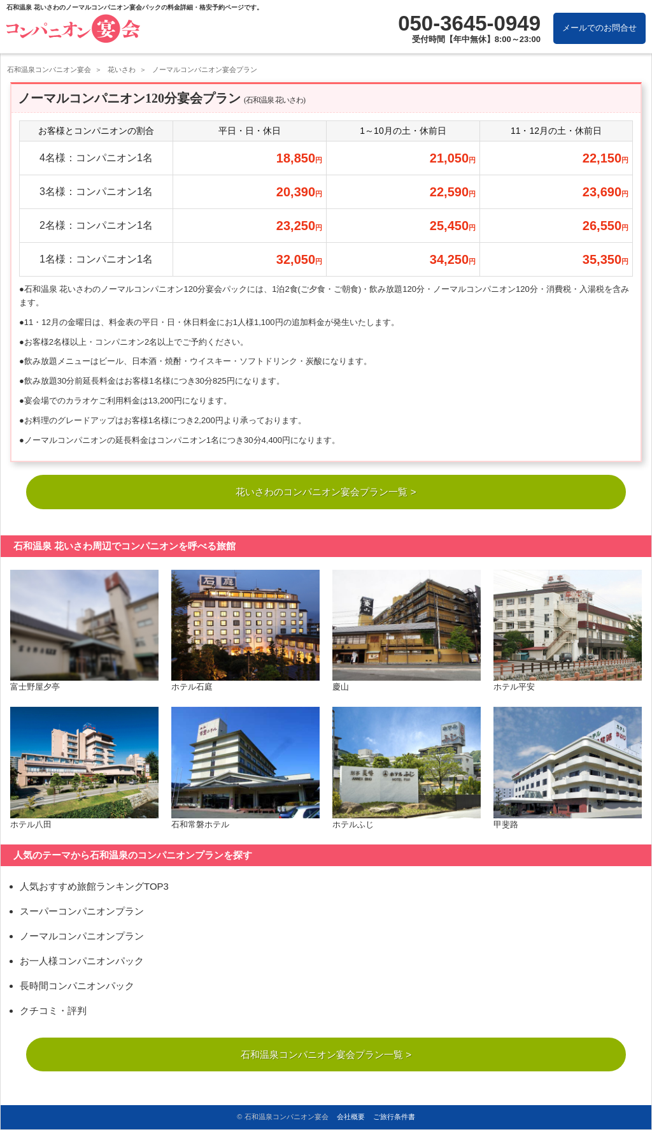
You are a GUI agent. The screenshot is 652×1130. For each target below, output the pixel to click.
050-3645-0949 (469, 23)
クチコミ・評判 (53, 1011)
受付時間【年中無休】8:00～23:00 (476, 39)
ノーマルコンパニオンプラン (82, 937)
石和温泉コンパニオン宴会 (49, 69)
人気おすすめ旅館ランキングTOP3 (94, 887)
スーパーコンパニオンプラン (82, 912)
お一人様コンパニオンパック (82, 962)
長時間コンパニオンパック (77, 987)
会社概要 (351, 1116)
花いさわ (122, 69)
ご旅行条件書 (394, 1116)
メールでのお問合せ (599, 28)
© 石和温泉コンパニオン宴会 (282, 1116)
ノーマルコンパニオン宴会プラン (204, 69)
